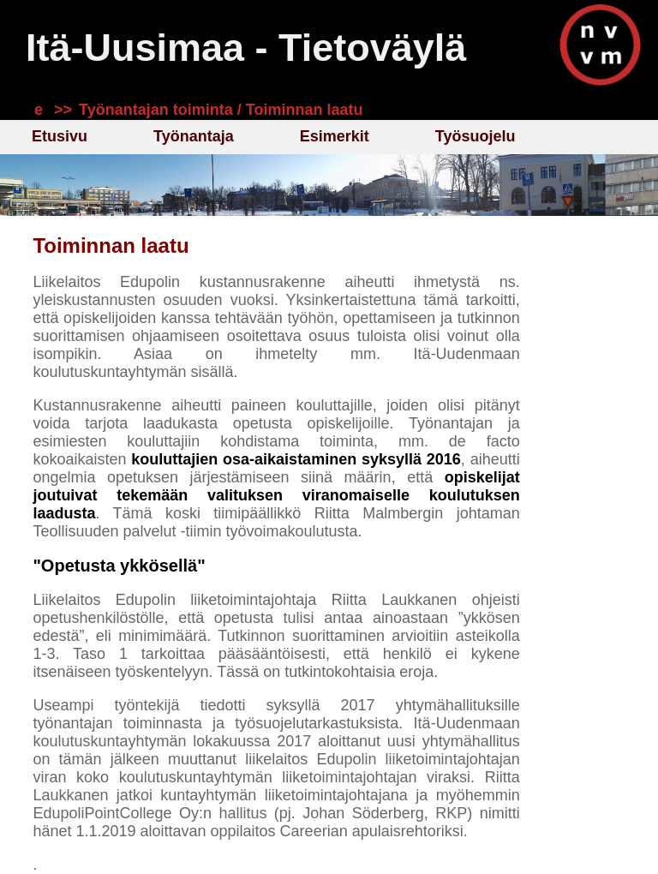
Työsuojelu (475, 136)
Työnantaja (193, 136)
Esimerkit (334, 136)
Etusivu (59, 136)
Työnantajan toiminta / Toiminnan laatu (220, 109)
